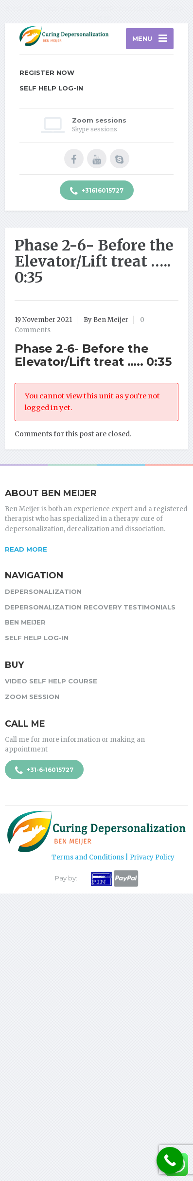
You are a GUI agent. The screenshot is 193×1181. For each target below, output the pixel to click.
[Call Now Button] (170, 1160)
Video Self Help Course (51, 681)
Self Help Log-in (51, 88)
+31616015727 (96, 191)
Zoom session (32, 696)
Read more (26, 549)
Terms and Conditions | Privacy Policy (113, 857)
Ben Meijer (25, 622)
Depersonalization (43, 591)
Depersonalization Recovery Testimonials (90, 607)
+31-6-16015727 (44, 770)
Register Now (46, 72)
